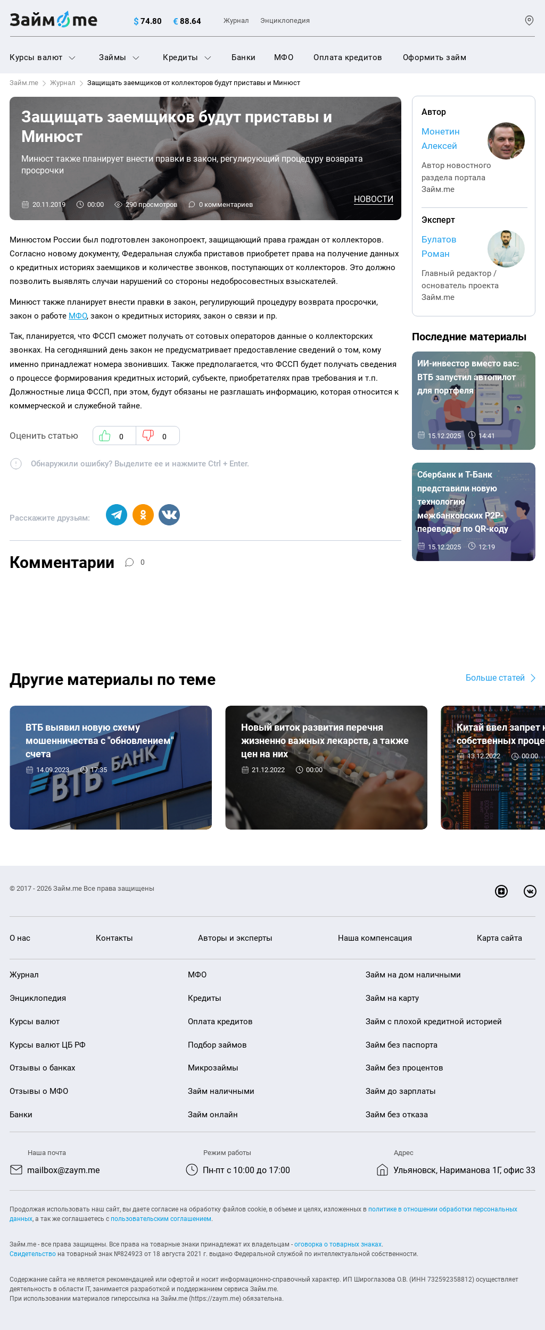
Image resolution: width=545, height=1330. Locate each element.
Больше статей (495, 678)
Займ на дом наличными (413, 975)
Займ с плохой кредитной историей (434, 1021)
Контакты (114, 938)
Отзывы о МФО (39, 1092)
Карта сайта (499, 938)
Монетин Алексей (441, 138)
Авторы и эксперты (235, 938)
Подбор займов (217, 1045)
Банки (244, 57)
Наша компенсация (375, 938)
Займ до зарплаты (401, 1092)
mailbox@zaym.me (63, 1170)
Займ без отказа (397, 1115)
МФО (284, 57)
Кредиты (187, 57)
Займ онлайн (213, 1115)
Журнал (236, 20)
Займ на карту (392, 998)
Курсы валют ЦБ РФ (48, 1045)
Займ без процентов (404, 1068)
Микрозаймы (213, 1068)
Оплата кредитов (348, 57)
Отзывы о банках (42, 1068)
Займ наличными (221, 1092)
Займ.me (24, 83)
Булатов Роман (439, 246)
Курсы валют (43, 57)
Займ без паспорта (401, 1045)
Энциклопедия (285, 20)
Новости (373, 199)
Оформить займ (435, 57)
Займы (119, 57)
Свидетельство (33, 1254)
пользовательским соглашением (161, 1219)
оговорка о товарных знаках (338, 1244)
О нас (20, 938)
